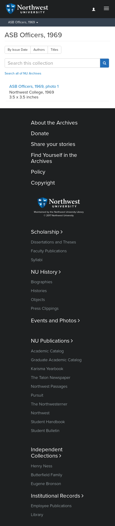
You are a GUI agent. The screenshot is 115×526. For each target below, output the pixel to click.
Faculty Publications (49, 250)
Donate (40, 133)
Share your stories (53, 144)
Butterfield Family (46, 474)
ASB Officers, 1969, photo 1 (34, 86)
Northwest (40, 412)
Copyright (43, 182)
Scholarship (47, 232)
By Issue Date (18, 50)
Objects (38, 299)
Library (37, 514)
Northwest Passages (49, 386)
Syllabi (37, 259)
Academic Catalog (47, 351)
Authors (39, 50)
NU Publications (52, 340)
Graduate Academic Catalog (56, 359)
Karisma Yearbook (47, 368)
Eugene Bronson (46, 483)
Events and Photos (55, 320)
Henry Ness (41, 466)
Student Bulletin (45, 430)
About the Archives (54, 122)
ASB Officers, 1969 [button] (23, 22)
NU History (46, 272)
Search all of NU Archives (23, 73)
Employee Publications (51, 505)
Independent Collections (46, 452)
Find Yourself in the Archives (54, 158)
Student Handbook (48, 421)
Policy (38, 172)
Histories (39, 290)
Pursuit (37, 395)
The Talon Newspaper (50, 377)
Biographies (41, 281)
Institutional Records (57, 495)
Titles (54, 50)
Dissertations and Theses (53, 242)
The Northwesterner (49, 404)
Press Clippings (45, 308)
